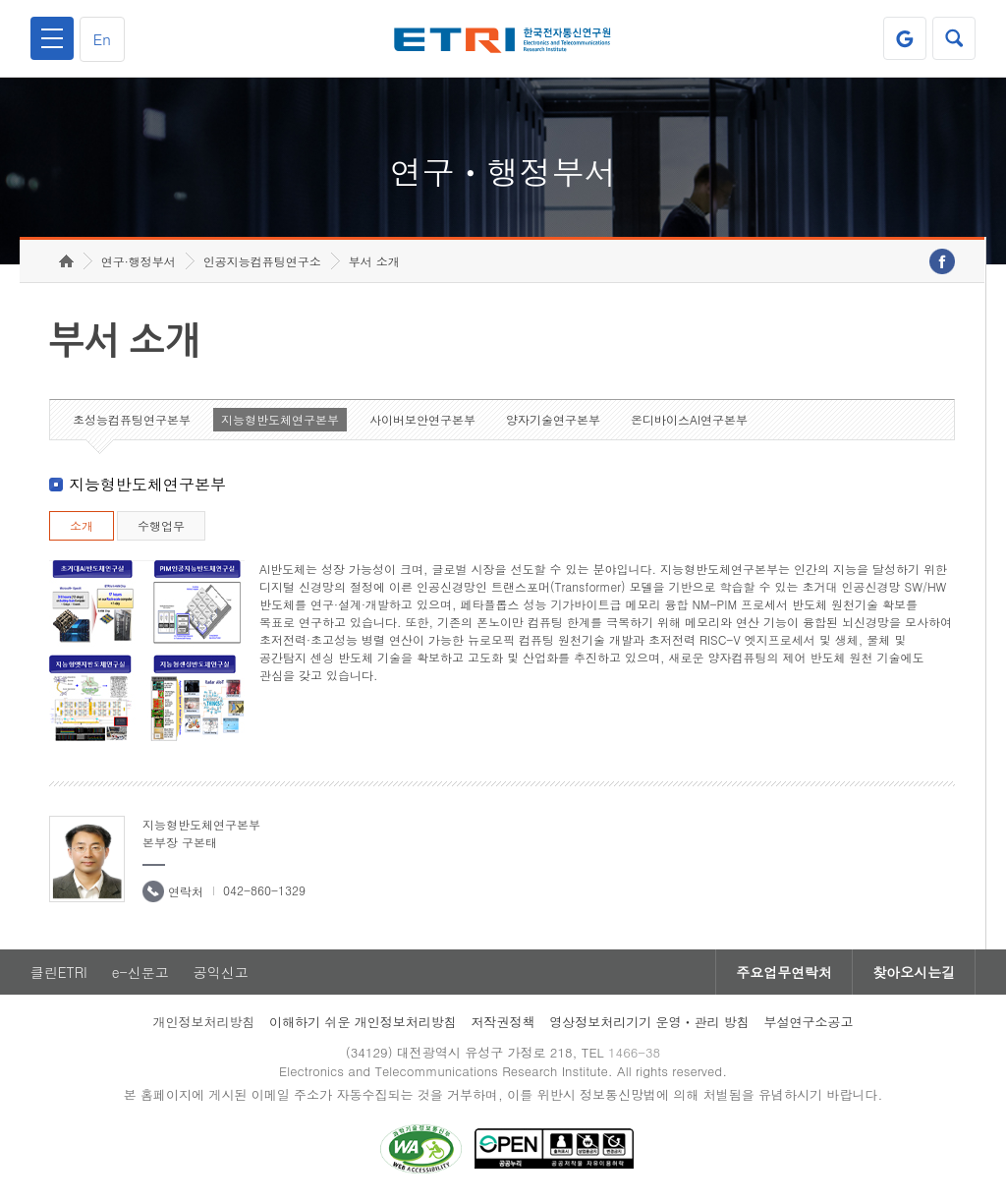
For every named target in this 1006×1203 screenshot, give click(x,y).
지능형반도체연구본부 (280, 419)
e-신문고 (140, 972)
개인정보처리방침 (203, 1021)
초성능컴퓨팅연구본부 (132, 419)
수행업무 (161, 525)
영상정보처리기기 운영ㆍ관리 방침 (649, 1021)
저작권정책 (502, 1021)
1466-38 (634, 1052)
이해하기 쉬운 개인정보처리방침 (363, 1021)
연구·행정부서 (138, 261)
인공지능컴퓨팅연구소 (262, 261)
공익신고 (221, 972)
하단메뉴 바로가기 (0, 0)
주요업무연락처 (784, 972)
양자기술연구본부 (553, 419)
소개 (81, 525)
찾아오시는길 (913, 972)
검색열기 (954, 38)
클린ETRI (58, 972)
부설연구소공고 (809, 1021)
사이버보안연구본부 (422, 419)
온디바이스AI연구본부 (689, 419)
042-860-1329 (264, 890)
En (102, 39)
